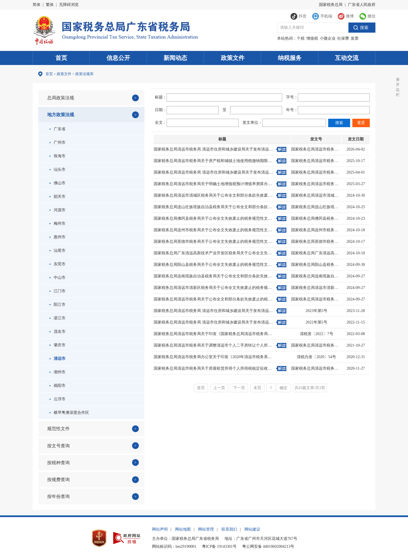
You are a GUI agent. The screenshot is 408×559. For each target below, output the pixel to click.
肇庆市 (57, 345)
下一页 (239, 388)
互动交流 (347, 58)
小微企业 (328, 38)
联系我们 (229, 529)
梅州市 (57, 223)
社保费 (343, 38)
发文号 (316, 139)
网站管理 (206, 529)
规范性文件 (58, 428)
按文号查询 (58, 445)
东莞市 (57, 264)
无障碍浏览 (69, 5)
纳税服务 (290, 58)
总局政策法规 (60, 97)
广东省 (57, 129)
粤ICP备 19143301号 (219, 546)
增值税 (312, 38)
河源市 (57, 210)
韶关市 (57, 196)
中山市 (57, 277)
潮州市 (57, 372)
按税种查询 (58, 462)
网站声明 (160, 529)
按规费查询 (58, 479)
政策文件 (232, 58)
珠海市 (57, 156)
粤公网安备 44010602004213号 (268, 546)
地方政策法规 (60, 114)
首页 (61, 58)
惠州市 (57, 237)
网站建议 (252, 529)
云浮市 (57, 399)
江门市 (57, 291)
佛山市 (57, 183)
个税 (301, 38)
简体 (36, 5)
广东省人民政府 (361, 5)
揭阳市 (57, 385)
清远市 (57, 358)
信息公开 (118, 58)
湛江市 (57, 318)
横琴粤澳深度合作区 (69, 412)
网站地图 (183, 529)
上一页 (219, 388)
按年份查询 (58, 496)
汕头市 (57, 169)
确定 (283, 388)
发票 (355, 38)
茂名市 (57, 331)
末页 (257, 388)
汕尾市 (57, 250)
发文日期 (356, 139)
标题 (222, 139)
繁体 (50, 5)
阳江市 (57, 304)
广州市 (57, 142)
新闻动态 (175, 58)
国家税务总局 (331, 5)
